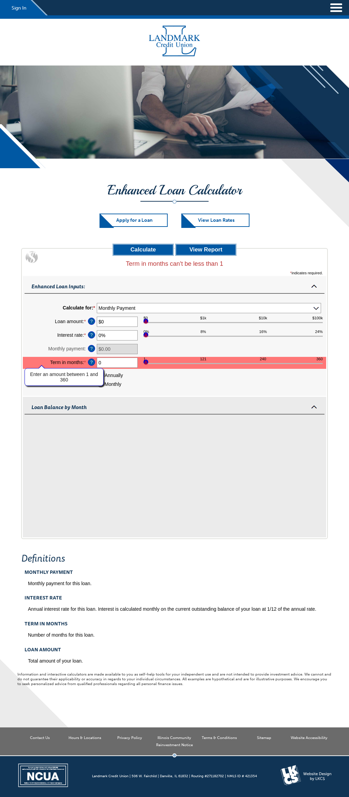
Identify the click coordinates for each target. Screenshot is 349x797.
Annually (114, 375)
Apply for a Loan (134, 220)
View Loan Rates (216, 220)
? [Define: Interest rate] (91, 335)
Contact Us (40, 737)
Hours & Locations (85, 737)
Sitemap (264, 737)
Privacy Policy (129, 737)
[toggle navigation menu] (332, 8)
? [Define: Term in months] (91, 362)
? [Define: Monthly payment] (91, 348)
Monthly (113, 384)
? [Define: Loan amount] (91, 321)
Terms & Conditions (219, 737)
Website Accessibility (309, 737)
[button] (174, 286)
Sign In (19, 8)
